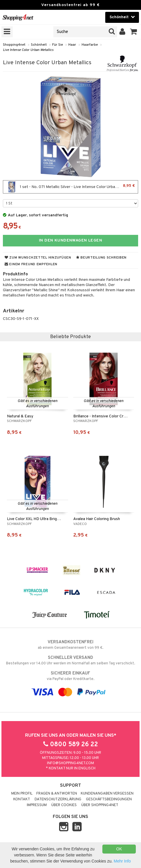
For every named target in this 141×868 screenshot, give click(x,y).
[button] (134, 31)
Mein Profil (22, 793)
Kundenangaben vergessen (107, 793)
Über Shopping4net (99, 805)
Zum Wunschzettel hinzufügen (38, 257)
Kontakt (21, 799)
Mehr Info (122, 861)
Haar (72, 45)
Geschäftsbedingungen (109, 799)
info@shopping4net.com (70, 763)
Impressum (37, 805)
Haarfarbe (90, 45)
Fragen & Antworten (56, 793)
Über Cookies (64, 805)
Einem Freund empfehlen (31, 264)
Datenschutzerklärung (58, 799)
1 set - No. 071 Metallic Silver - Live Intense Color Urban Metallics (70, 187)
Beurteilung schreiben (101, 257)
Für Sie (57, 45)
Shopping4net (14, 45)
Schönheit (39, 45)
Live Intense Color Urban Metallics (28, 50)
